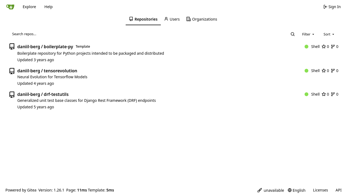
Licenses (320, 190)
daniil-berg (28, 46)
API (339, 190)
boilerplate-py (58, 46)
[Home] (10, 7)
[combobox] (308, 34)
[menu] (271, 190)
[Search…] (293, 34)
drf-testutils (56, 94)
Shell (312, 46)
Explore (29, 6)
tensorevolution (60, 70)
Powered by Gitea (20, 190)
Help (48, 6)
